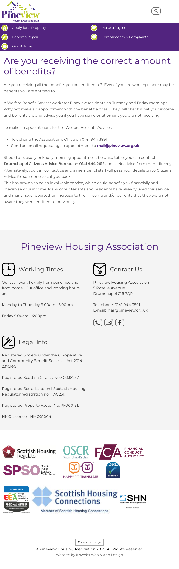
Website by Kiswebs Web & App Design (89, 555)
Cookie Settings (89, 542)
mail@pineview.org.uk (118, 145)
